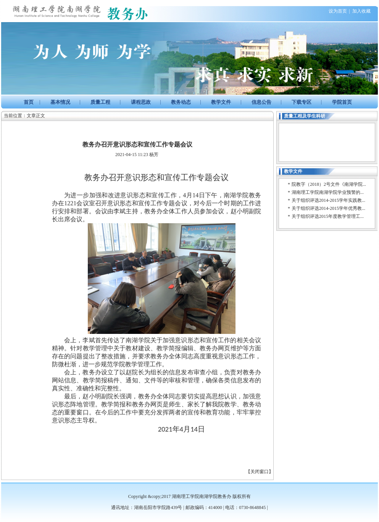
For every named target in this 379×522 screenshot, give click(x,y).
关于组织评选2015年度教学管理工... (328, 216)
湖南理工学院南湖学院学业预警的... (328, 192)
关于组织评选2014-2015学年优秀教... (328, 208)
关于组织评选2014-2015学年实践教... (328, 200)
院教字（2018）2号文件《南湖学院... (329, 184)
